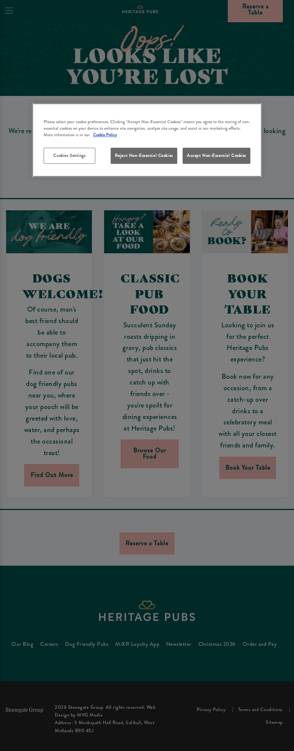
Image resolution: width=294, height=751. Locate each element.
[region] (147, 140)
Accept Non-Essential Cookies (216, 155)
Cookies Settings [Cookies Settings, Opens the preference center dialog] (69, 155)
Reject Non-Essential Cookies (144, 155)
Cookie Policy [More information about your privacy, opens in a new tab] (105, 135)
